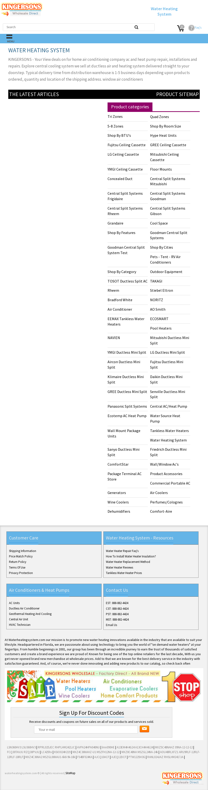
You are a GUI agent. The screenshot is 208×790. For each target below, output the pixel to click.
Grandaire (115, 223)
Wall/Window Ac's (164, 464)
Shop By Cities (161, 247)
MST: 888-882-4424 (117, 620)
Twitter (17, 785)
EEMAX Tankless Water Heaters (126, 321)
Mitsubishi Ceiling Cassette (164, 157)
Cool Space (159, 223)
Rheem (113, 290)
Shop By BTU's (119, 135)
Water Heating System (168, 440)
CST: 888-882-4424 (117, 609)
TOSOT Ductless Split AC (127, 281)
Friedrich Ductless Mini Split (168, 452)
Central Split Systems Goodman (167, 196)
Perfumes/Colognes (166, 502)
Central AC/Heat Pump (168, 406)
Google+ (24, 785)
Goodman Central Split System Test (126, 250)
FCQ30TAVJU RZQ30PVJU (23, 752)
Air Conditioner (120, 309)
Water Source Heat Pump (165, 418)
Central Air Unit (18, 619)
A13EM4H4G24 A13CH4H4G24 (135, 747)
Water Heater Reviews (119, 567)
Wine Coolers (118, 502)
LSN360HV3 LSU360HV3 (21, 747)
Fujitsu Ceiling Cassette (127, 144)
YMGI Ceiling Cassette (125, 169)
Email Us (111, 625)
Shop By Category (122, 271)
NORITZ (156, 299)
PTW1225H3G (136, 757)
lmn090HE (108, 747)
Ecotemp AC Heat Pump (127, 415)
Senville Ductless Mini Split (167, 394)
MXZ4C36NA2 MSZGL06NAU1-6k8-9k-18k (50, 757)
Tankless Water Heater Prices (124, 573)
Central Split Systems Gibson (167, 211)
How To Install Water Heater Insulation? (131, 556)
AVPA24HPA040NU (88, 747)
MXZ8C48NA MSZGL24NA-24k (139, 752)
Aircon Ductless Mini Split (124, 364)
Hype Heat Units (163, 135)
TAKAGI (156, 281)
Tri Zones (115, 116)
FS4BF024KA (84, 757)
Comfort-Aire (161, 511)
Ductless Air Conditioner (24, 608)
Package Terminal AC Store (125, 476)
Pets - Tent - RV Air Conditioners (165, 259)
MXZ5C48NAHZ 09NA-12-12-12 (174, 747)
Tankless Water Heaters (169, 430)
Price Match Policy (21, 556)
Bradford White (120, 299)
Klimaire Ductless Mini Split (126, 379)
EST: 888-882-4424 (117, 603)
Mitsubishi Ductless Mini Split (169, 340)
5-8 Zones (115, 126)
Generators (117, 492)
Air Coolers (159, 492)
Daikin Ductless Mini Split (166, 379)
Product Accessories (166, 473)
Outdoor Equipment (166, 271)
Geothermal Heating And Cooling (30, 614)
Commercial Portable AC (170, 483)
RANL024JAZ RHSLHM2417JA (165, 757)
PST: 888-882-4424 (117, 614)
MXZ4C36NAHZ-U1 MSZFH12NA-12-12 (96, 752)
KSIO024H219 (62, 752)
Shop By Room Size (165, 126)
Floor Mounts (161, 169)
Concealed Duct (120, 178)
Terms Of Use (17, 567)
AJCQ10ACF (101, 757)
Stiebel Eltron (161, 290)
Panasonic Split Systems (127, 406)
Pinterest (32, 785)
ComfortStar (118, 464)
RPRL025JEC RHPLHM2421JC (56, 747)
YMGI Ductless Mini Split (127, 352)
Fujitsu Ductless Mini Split (166, 364)
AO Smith (157, 309)
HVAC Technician (19, 625)
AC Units (14, 603)
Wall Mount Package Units (124, 433)
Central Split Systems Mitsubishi (167, 181)
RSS (40, 785)
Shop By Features (121, 232)
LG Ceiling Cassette (123, 154)
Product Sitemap (177, 94)
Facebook (9, 785)
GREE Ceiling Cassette (168, 144)
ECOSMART (159, 318)
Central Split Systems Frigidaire (125, 196)
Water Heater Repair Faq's (122, 551)
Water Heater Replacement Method (128, 562)
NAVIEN (114, 337)
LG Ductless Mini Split (167, 352)
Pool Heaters (161, 328)
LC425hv (46, 752)
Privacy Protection (21, 573)
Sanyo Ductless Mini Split (123, 452)
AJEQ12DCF (118, 757)
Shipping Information (22, 551)
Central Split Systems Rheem (125, 211)
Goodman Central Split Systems (168, 235)
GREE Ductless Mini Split (127, 391)
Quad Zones (159, 116)
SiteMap (70, 773)
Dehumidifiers (119, 511)
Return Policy (17, 562)
